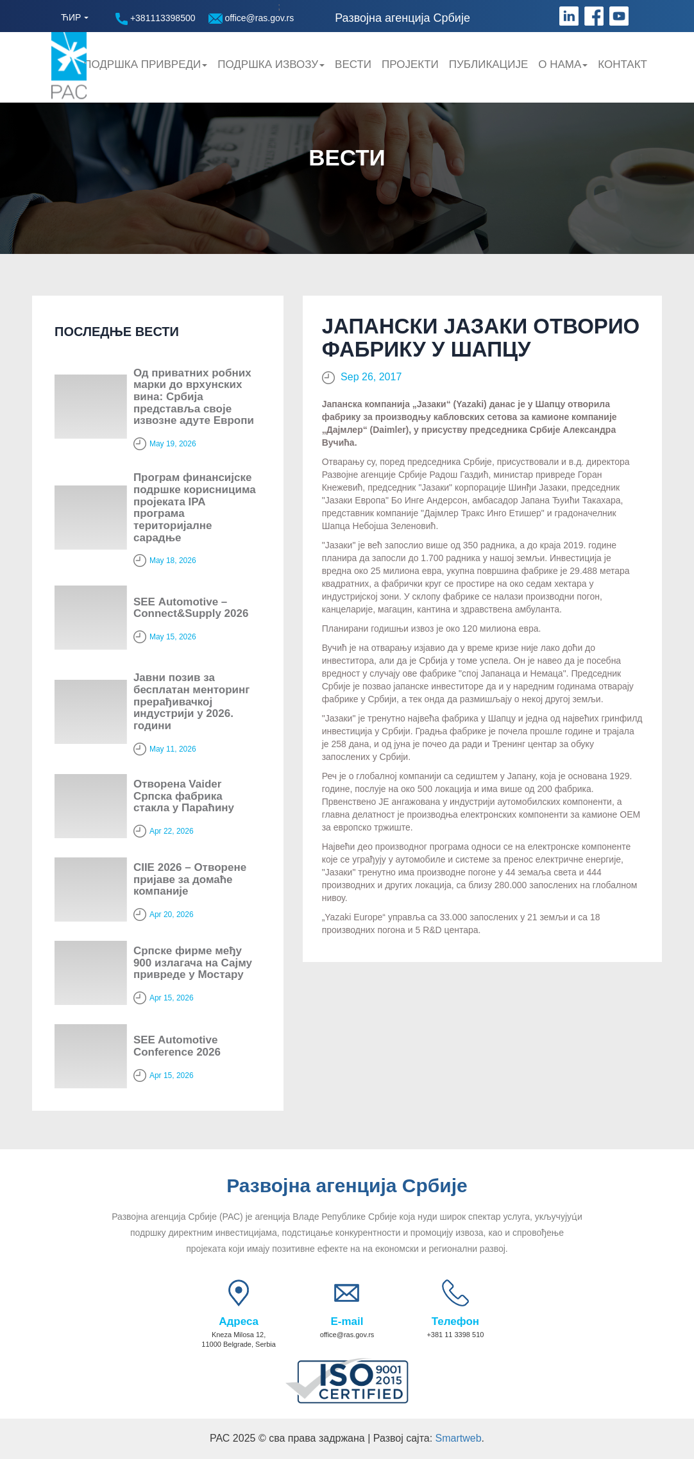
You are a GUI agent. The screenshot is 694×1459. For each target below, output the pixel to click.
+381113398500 (155, 19)
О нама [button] (563, 64)
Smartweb (459, 1438)
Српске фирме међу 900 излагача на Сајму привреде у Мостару (192, 963)
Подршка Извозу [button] (271, 64)
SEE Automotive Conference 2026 (177, 1046)
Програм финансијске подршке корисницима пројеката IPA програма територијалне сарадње (194, 507)
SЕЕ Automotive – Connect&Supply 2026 (191, 608)
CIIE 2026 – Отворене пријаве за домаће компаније (189, 879)
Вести (353, 64)
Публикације (488, 64)
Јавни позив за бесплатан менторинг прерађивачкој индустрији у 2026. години (191, 701)
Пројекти (410, 64)
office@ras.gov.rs (251, 18)
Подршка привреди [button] (145, 64)
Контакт (622, 64)
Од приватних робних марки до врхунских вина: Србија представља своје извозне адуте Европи (193, 397)
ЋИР (71, 17)
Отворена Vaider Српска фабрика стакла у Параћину (183, 796)
